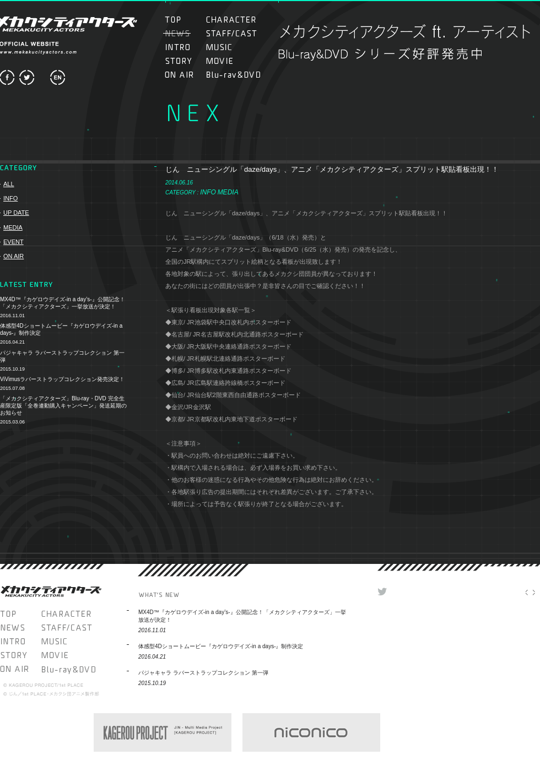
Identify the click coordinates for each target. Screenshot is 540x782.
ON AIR (183, 75)
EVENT (13, 241)
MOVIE (231, 61)
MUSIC (225, 47)
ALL (8, 184)
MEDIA (13, 227)
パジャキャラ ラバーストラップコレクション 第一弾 (62, 356)
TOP (183, 20)
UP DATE (16, 212)
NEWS (20, 627)
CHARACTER (231, 20)
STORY (183, 61)
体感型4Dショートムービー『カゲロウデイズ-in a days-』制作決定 (61, 329)
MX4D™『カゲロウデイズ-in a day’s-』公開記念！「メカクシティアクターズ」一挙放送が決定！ (62, 302)
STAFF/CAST (231, 33)
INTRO (183, 47)
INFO (10, 198)
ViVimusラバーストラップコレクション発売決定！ (62, 379)
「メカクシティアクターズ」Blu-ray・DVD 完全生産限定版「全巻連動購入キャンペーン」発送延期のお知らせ (63, 405)
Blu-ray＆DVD (233, 75)
